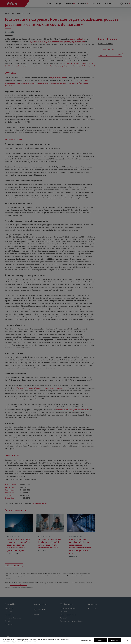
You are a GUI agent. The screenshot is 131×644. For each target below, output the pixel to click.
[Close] (127, 640)
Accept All (114, 640)
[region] (65, 640)
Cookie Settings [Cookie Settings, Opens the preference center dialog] (86, 640)
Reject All (100, 640)
